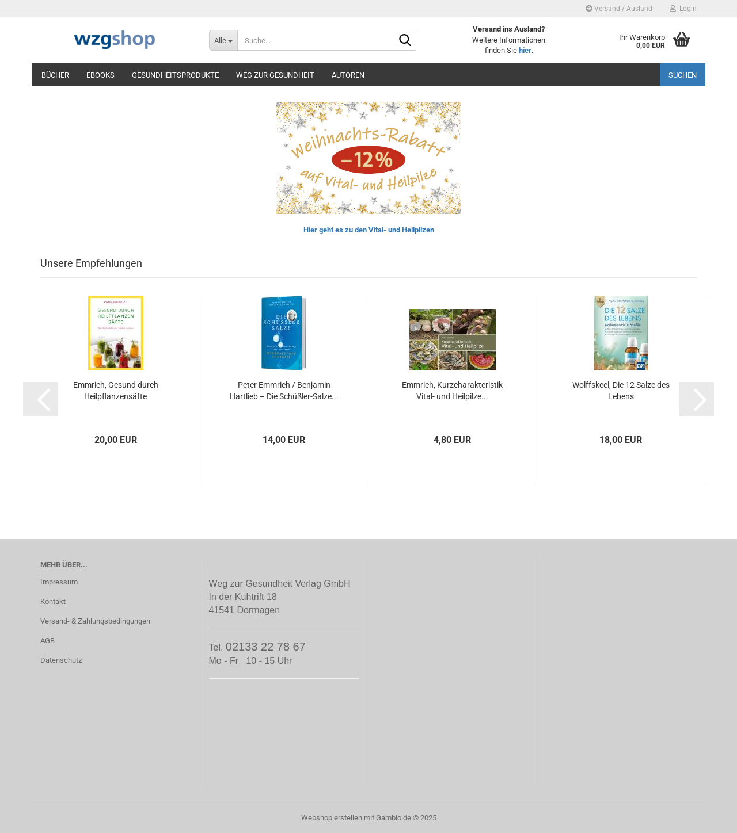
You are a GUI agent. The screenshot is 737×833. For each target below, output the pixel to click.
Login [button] (683, 9)
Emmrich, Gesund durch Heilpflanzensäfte (115, 390)
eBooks (100, 75)
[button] (40, 399)
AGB (47, 640)
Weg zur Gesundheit (275, 75)
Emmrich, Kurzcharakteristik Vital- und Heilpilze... (452, 390)
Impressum (59, 582)
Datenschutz (61, 660)
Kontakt (53, 601)
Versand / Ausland (619, 9)
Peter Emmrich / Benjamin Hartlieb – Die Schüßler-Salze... (284, 390)
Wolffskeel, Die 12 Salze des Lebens (621, 390)
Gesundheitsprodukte (175, 75)
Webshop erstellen (331, 817)
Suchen (682, 75)
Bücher (55, 75)
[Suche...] (223, 40)
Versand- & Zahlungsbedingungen (95, 621)
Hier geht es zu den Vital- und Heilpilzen (368, 230)
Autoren (348, 75)
